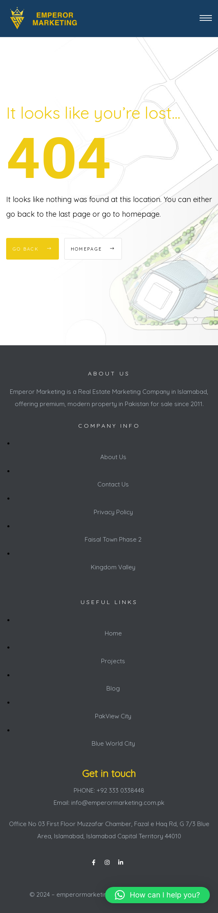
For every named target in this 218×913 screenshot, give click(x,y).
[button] (157, 895)
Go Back (32, 249)
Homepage (93, 249)
